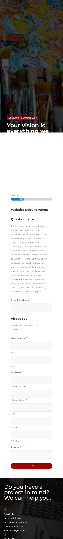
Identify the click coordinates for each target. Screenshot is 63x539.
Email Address (21, 300)
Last (13, 366)
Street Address (19, 386)
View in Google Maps (14, 530)
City (13, 414)
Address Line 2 (19, 400)
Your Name (19, 338)
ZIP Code (16, 441)
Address (17, 372)
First (13, 352)
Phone (16, 447)
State (14, 427)
